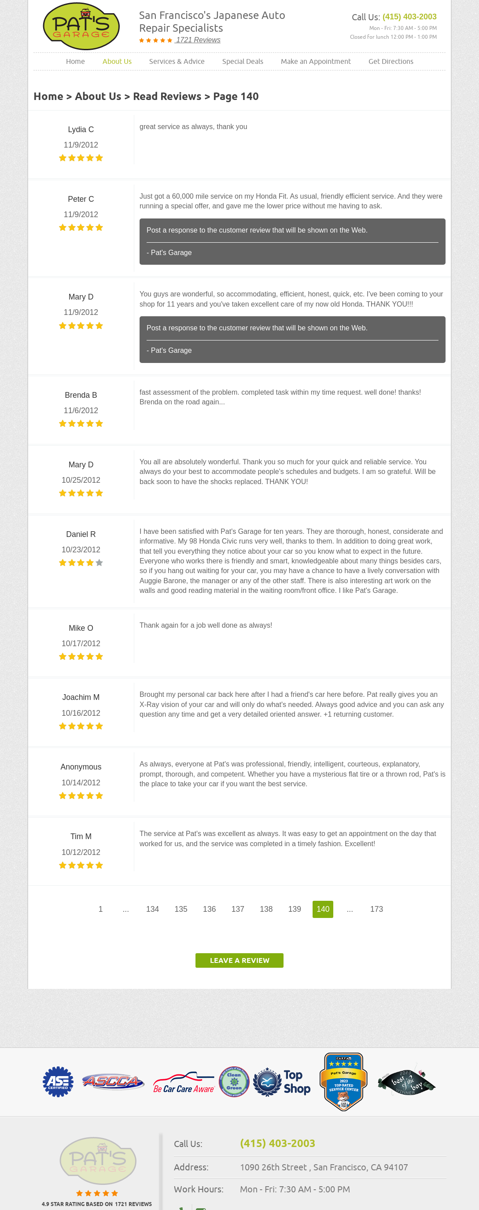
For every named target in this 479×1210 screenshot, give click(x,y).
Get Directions (390, 61)
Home (75, 61)
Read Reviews (167, 97)
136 (209, 909)
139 (294, 909)
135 (181, 909)
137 (238, 909)
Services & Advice (177, 61)
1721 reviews (133, 1204)
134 (152, 909)
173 (376, 909)
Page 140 (236, 97)
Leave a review (239, 961)
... (125, 909)
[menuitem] (75, 61)
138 (266, 909)
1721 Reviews (197, 40)
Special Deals (242, 61)
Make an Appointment (316, 61)
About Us (117, 61)
